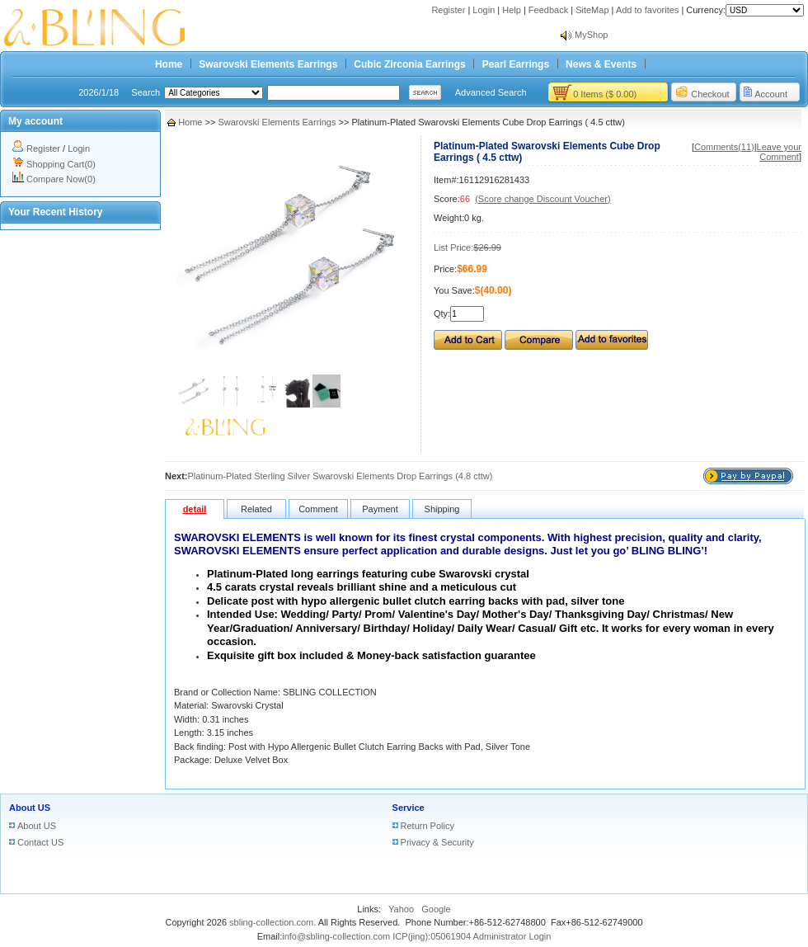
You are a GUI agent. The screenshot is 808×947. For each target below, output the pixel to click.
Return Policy (427, 826)
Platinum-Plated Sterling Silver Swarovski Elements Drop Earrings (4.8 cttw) (340, 476)
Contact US (40, 842)
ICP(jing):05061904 (431, 936)
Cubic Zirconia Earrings (409, 64)
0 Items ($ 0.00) (605, 94)
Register (448, 10)
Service (408, 808)
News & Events (601, 64)
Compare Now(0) (61, 179)
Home (168, 64)
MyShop (591, 35)
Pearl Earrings (515, 64)
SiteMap (591, 10)
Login (483, 10)
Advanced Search (491, 92)
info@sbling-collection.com (336, 936)
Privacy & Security (437, 842)
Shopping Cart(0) (61, 164)
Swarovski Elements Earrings (268, 64)
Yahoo (401, 909)
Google (435, 909)
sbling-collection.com (271, 922)
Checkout (710, 94)
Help (511, 10)
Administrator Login (512, 936)
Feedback (548, 10)
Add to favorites (647, 10)
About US (29, 808)
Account (770, 94)
